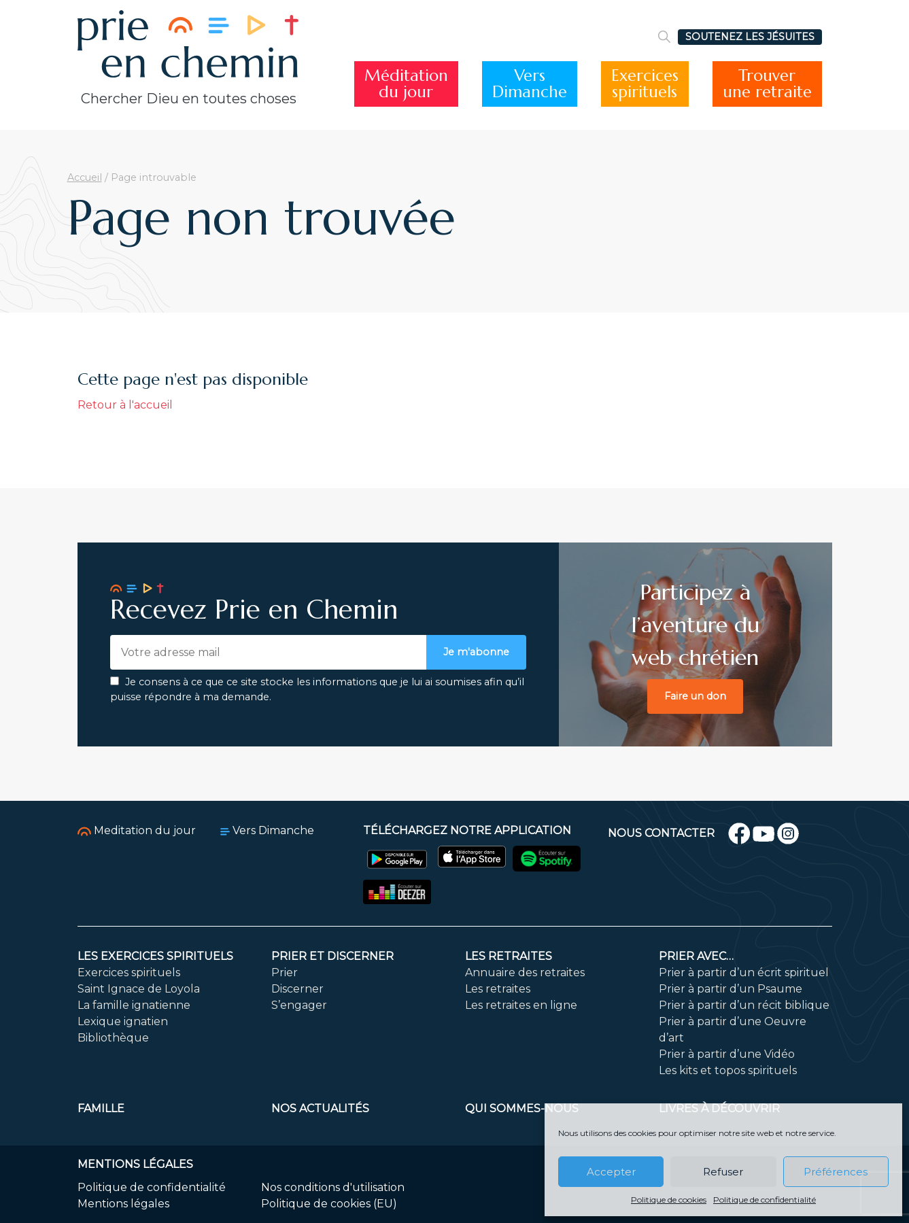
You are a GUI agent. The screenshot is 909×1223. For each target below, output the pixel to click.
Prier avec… (696, 956)
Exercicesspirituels (645, 84)
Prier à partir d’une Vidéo (727, 1054)
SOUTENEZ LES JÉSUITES (749, 37)
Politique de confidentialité (764, 1199)
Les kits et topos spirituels (728, 1070)
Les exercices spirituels (155, 956)
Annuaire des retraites (525, 972)
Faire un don (695, 696)
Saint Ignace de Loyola (139, 988)
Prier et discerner (332, 956)
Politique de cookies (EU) (329, 1203)
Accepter (611, 1171)
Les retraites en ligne (521, 1005)
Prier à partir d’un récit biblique (744, 1005)
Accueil (84, 177)
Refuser (723, 1171)
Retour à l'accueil (125, 404)
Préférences (836, 1171)
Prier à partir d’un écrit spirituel (744, 972)
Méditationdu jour (406, 84)
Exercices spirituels (129, 972)
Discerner (297, 988)
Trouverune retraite (767, 84)
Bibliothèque (113, 1037)
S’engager (299, 1005)
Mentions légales (123, 1203)
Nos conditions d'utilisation (333, 1187)
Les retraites (508, 956)
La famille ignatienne (134, 1005)
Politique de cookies (668, 1199)
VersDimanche (529, 84)
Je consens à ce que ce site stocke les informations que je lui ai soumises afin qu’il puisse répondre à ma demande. (317, 689)
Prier (284, 972)
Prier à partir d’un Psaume (730, 988)
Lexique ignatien (123, 1021)
